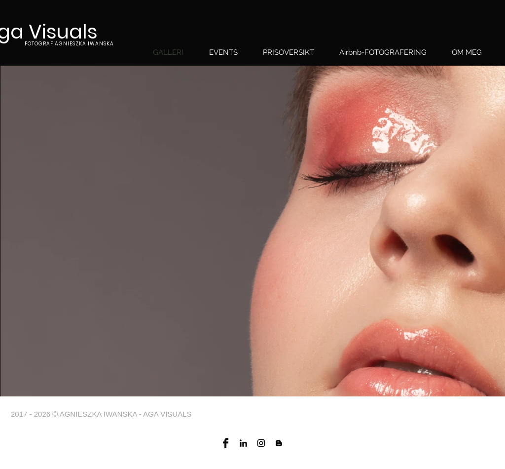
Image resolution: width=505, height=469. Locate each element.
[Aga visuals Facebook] (225, 443)
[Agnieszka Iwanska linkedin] (243, 443)
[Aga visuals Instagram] (261, 443)
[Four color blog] (279, 443)
